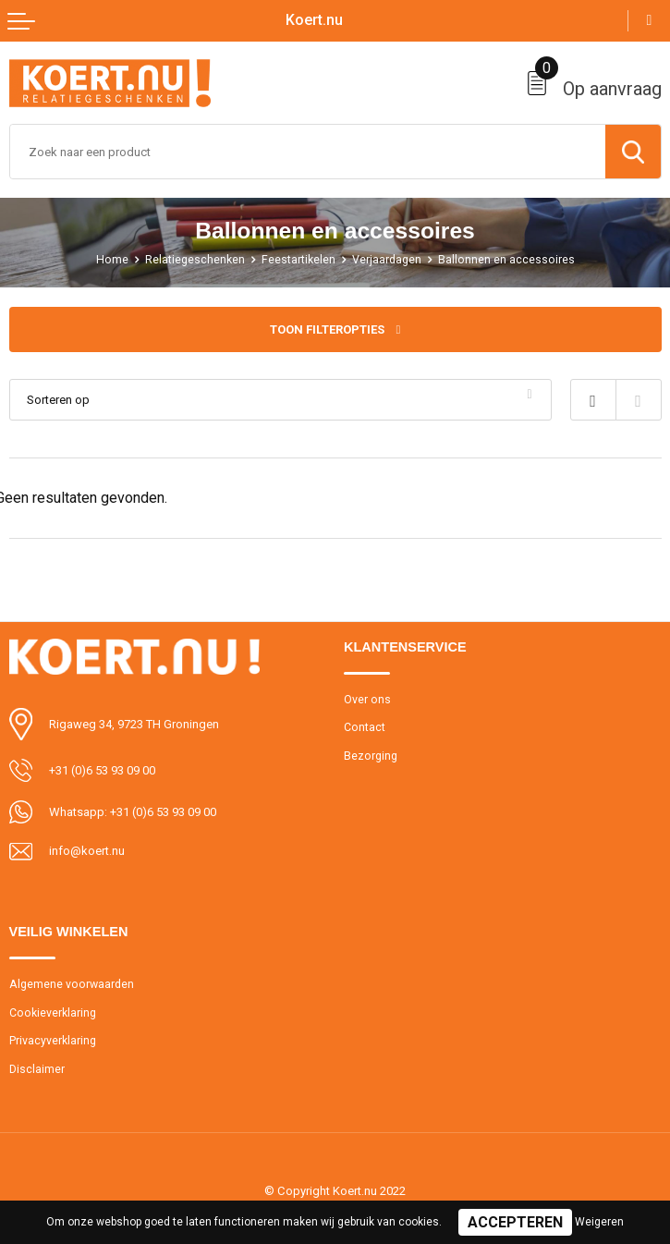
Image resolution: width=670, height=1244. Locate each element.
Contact (364, 727)
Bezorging (370, 756)
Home (112, 259)
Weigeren (599, 1221)
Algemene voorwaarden (71, 984)
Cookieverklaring (52, 1012)
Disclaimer (37, 1069)
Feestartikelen (298, 259)
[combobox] (307, 151)
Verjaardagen (386, 259)
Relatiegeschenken (195, 259)
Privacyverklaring (52, 1040)
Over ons (367, 699)
